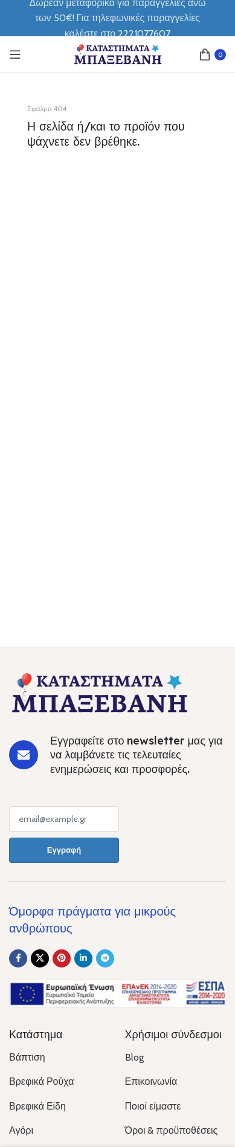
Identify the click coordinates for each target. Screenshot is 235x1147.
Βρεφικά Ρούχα (41, 1081)
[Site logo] (117, 53)
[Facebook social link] (18, 958)
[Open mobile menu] (15, 54)
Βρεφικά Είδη (37, 1106)
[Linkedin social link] (83, 958)
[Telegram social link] (105, 958)
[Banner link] (117, 171)
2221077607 (144, 33)
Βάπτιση (27, 1057)
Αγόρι (21, 1130)
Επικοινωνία (151, 1081)
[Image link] (99, 692)
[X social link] (40, 958)
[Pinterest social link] (62, 958)
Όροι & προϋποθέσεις (171, 1130)
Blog (134, 1057)
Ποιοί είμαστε (153, 1106)
